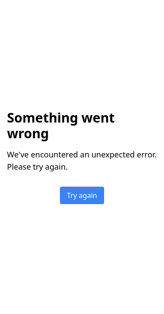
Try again (82, 195)
